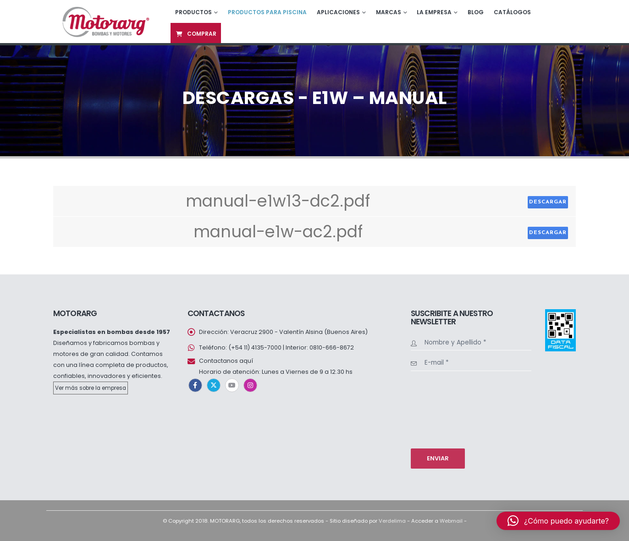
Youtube (232, 385)
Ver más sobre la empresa (90, 388)
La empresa (434, 12)
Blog (476, 12)
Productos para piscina (267, 12)
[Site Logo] (104, 21)
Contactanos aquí (226, 361)
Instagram (250, 385)
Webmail (451, 521)
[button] (558, 521)
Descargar (548, 202)
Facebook (195, 385)
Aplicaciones (338, 12)
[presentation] (448, 409)
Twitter (214, 385)
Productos (193, 12)
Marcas (388, 12)
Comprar (195, 34)
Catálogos (512, 12)
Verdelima (392, 521)
